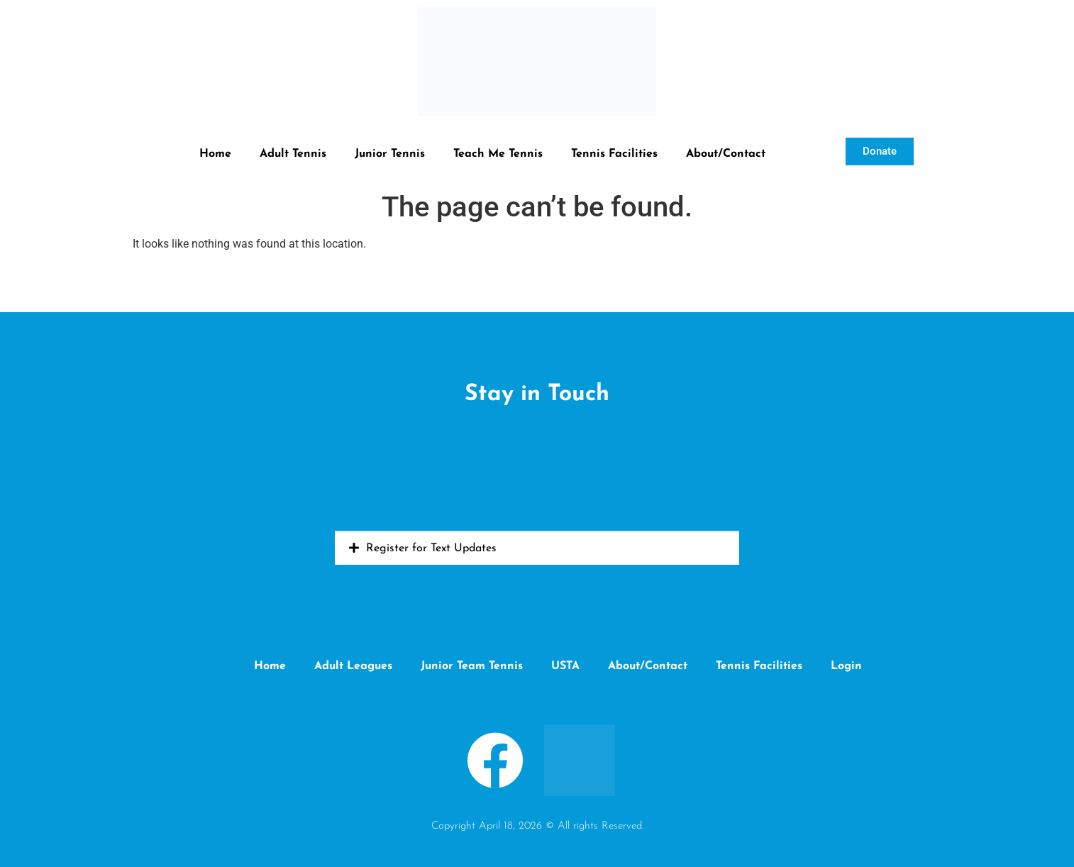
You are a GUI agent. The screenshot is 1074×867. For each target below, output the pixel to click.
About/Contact (725, 154)
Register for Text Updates (431, 548)
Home (215, 154)
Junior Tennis (390, 154)
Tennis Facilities (614, 154)
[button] (537, 548)
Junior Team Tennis (472, 666)
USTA (565, 666)
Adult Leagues (353, 666)
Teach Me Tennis (498, 154)
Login (846, 666)
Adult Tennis (293, 154)
